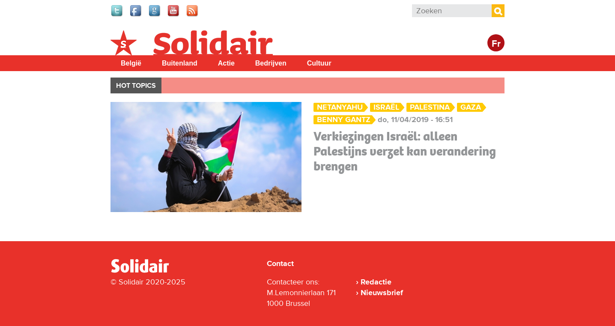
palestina (430, 107)
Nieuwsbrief (382, 292)
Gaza (470, 107)
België (131, 63)
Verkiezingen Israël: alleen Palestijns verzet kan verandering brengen (404, 151)
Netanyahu (340, 107)
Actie (226, 63)
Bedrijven (271, 63)
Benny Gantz (343, 119)
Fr (496, 44)
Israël (386, 107)
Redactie (376, 282)
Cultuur (319, 63)
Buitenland (179, 63)
